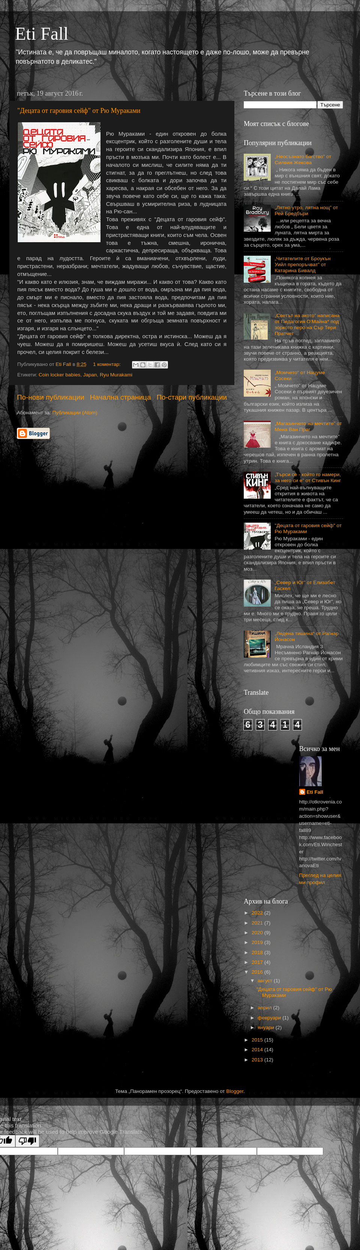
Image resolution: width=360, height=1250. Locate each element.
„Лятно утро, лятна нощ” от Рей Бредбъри (306, 210)
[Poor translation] (27, 1141)
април (265, 1007)
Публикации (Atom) (75, 412)
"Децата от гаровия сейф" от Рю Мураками (78, 110)
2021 (258, 923)
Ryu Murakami (116, 375)
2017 (258, 962)
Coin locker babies (59, 375)
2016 (258, 972)
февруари (270, 1018)
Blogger (234, 1091)
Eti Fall (42, 33)
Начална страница (120, 397)
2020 (258, 932)
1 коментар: (107, 364)
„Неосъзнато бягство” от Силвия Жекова (302, 159)
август (266, 980)
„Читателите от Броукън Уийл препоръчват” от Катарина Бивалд (302, 264)
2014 (258, 1049)
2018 (258, 952)
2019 (258, 942)
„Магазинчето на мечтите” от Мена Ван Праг (308, 426)
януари (267, 1027)
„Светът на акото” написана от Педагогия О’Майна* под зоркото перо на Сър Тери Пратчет (306, 325)
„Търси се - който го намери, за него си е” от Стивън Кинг (307, 477)
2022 (258, 913)
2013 (258, 1060)
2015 (258, 1040)
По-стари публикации (191, 397)
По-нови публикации (50, 397)
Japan (90, 375)
